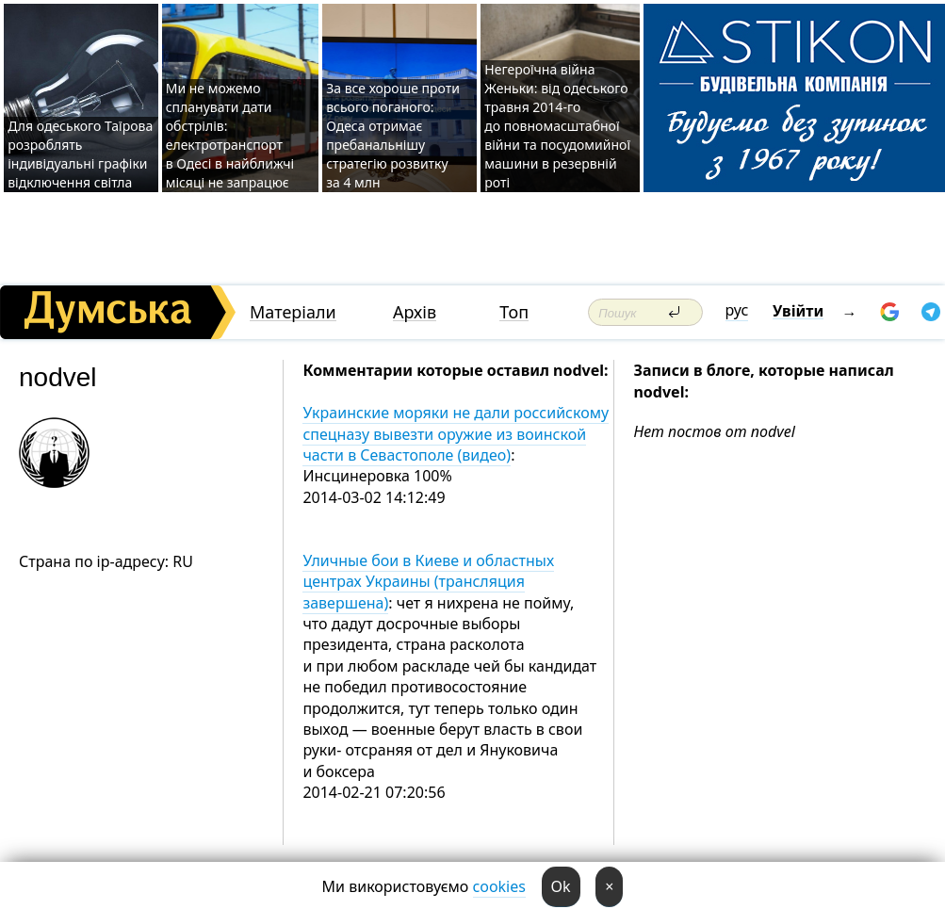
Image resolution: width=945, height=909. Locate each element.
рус (737, 310)
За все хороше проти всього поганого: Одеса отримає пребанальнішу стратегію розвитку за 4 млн (393, 135)
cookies (499, 886)
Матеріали (293, 312)
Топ (514, 312)
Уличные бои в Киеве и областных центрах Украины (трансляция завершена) (428, 581)
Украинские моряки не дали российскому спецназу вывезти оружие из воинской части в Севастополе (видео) (455, 433)
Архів (414, 312)
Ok (561, 886)
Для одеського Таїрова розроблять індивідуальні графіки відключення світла (80, 154)
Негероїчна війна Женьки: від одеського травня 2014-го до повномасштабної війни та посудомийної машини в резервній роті (557, 125)
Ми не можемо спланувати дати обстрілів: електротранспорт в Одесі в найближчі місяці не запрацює (230, 135)
